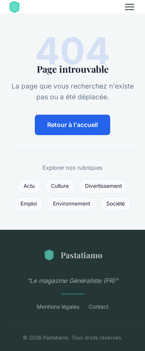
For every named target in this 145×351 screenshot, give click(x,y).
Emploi (28, 204)
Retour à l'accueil (72, 125)
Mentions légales (58, 306)
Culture (60, 186)
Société (115, 204)
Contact (99, 306)
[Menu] (129, 7)
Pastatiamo (72, 255)
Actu (29, 186)
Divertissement (103, 186)
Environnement (71, 204)
